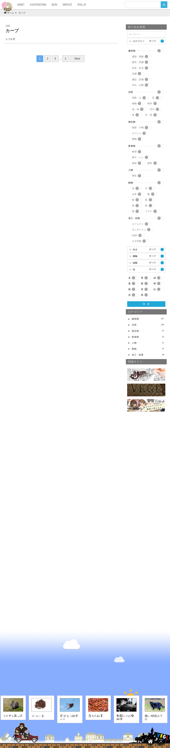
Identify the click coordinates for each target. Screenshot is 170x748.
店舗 (134, 73)
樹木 (149, 103)
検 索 (146, 304)
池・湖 (135, 109)
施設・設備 (138, 79)
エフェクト (138, 224)
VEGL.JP (82, 4)
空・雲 (148, 115)
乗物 (134, 139)
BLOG (54, 4)
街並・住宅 (138, 68)
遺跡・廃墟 (138, 56)
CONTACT (67, 4)
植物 (134, 103)
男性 (134, 175)
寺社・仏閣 (138, 85)
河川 (152, 109)
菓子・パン (138, 157)
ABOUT (21, 4)
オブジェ (136, 133)
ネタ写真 (136, 241)
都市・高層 (138, 62)
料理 (134, 151)
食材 (134, 163)
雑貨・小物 (138, 127)
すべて (152, 41)
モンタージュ (139, 229)
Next (77, 58)
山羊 (134, 194)
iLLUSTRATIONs (38, 4)
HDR (134, 235)
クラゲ (148, 211)
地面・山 (136, 97)
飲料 (149, 163)
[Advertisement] (146, 470)
